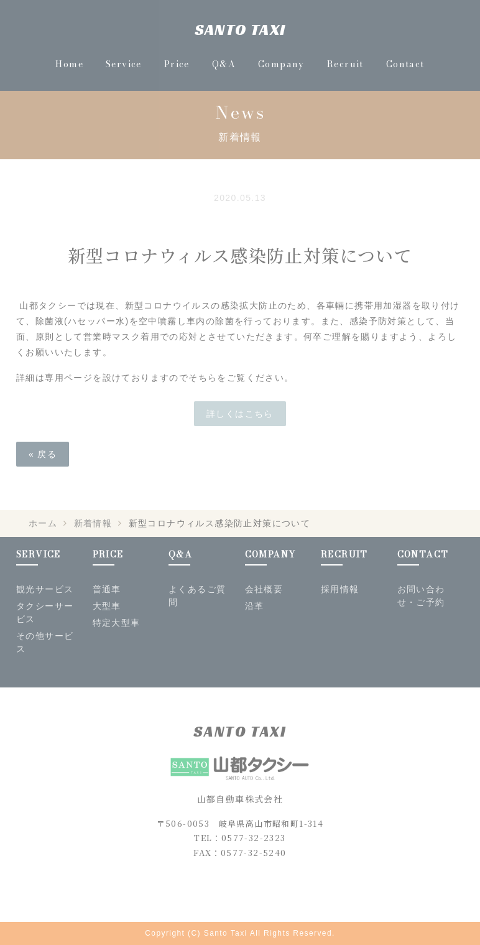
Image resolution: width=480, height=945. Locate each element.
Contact (405, 64)
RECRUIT (344, 554)
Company (281, 64)
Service (124, 64)
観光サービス (44, 589)
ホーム (43, 523)
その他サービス (44, 642)
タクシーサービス (44, 612)
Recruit (345, 64)
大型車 (107, 606)
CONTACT (423, 554)
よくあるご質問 (197, 595)
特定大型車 (117, 623)
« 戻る (43, 454)
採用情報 (340, 589)
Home (69, 64)
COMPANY (271, 554)
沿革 (254, 606)
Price (177, 64)
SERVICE (38, 554)
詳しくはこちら (240, 414)
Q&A (224, 64)
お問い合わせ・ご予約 (421, 595)
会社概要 (264, 589)
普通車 (107, 589)
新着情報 (93, 523)
